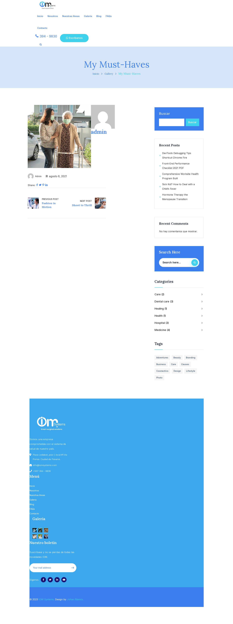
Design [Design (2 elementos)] (177, 371)
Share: (31, 185)
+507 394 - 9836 (42, 471)
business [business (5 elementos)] (161, 364)
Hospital (162, 323)
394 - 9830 (48, 36)
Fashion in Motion (49, 205)
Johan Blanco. (75, 599)
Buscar (164, 113)
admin (39, 176)
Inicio (95, 73)
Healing (161, 308)
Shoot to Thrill (82, 205)
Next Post (86, 201)
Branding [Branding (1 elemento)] (190, 357)
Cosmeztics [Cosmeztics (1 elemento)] (162, 371)
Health (160, 315)
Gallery (109, 73)
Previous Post (50, 199)
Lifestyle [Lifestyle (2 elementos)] (190, 371)
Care (159, 294)
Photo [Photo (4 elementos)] (159, 377)
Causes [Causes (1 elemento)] (185, 364)
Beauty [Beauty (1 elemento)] (177, 357)
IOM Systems (46, 599)
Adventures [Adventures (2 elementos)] (162, 357)
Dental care (164, 301)
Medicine (162, 330)
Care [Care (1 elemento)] (173, 364)
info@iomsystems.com (45, 465)
